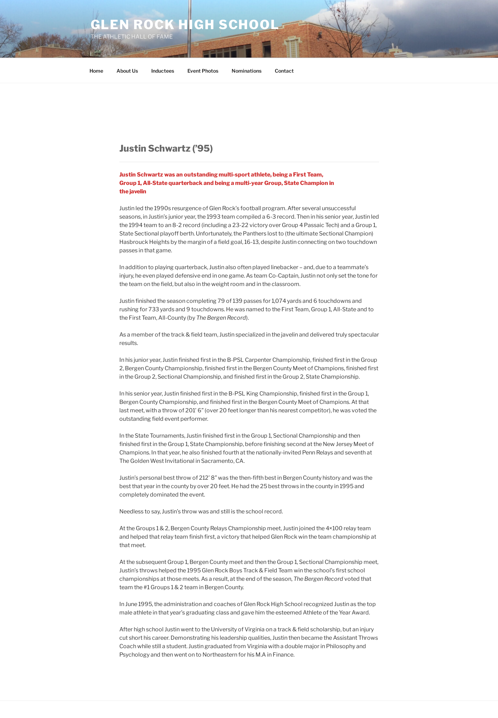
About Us (127, 71)
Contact (284, 71)
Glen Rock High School (185, 24)
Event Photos (202, 71)
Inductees (162, 71)
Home (96, 71)
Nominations (246, 71)
